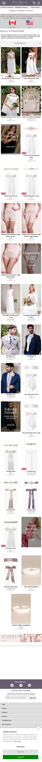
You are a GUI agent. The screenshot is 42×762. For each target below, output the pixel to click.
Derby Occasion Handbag (31, 117)
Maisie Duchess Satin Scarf (10, 117)
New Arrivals (35, 7)
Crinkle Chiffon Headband (21, 625)
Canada (12, 27)
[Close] (36, 18)
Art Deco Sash (11, 548)
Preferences (21, 746)
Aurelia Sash (31, 471)
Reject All (20, 752)
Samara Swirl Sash (10, 196)
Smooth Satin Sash (10, 587)
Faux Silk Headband (31, 587)
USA (29, 27)
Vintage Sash (10, 471)
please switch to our (17, 18)
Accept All (20, 757)
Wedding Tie (10, 356)
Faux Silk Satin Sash (31, 394)
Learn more (17, 741)
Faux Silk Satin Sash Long (31, 433)
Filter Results (27, 43)
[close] (38, 729)
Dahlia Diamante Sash (31, 196)
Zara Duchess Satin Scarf (11, 78)
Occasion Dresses (7, 7)
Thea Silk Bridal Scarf (31, 78)
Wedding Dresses (21, 7)
